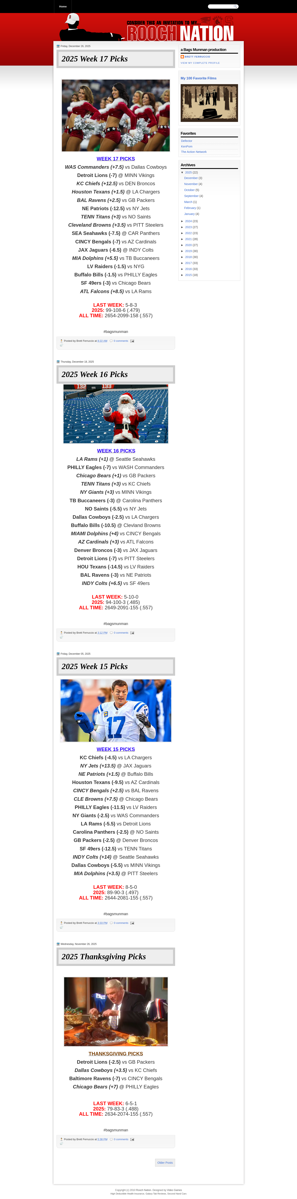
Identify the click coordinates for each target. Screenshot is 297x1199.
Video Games (174, 1190)
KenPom (186, 146)
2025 (189, 172)
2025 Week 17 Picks (95, 59)
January (190, 214)
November (191, 184)
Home (63, 6)
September (191, 196)
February (190, 208)
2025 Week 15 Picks (95, 667)
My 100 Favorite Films (199, 78)
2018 (189, 257)
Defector (186, 141)
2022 (189, 233)
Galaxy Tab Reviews (156, 1193)
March (188, 202)
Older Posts (165, 1162)
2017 (189, 263)
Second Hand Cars (176, 1193)
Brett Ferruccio (197, 56)
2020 (189, 245)
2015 (189, 275)
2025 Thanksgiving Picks (104, 957)
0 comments (121, 340)
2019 (189, 251)
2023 (189, 227)
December (191, 178)
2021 (189, 239)
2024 (189, 221)
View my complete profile (200, 63)
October (190, 190)
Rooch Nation (143, 1190)
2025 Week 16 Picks (95, 374)
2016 (189, 269)
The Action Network (194, 151)
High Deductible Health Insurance (127, 1193)
